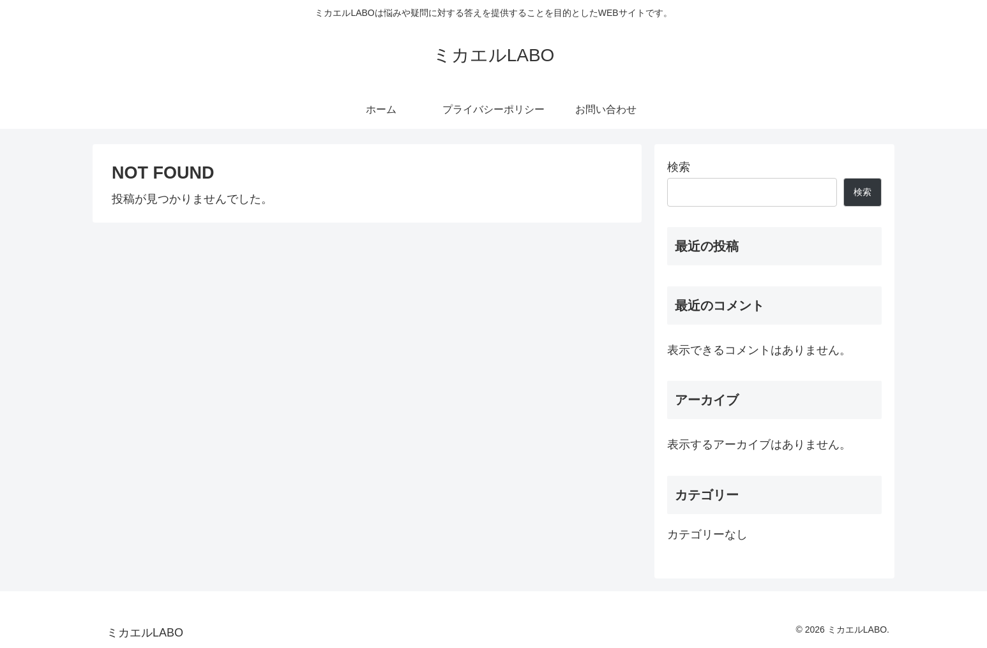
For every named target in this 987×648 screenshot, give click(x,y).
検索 (678, 167)
